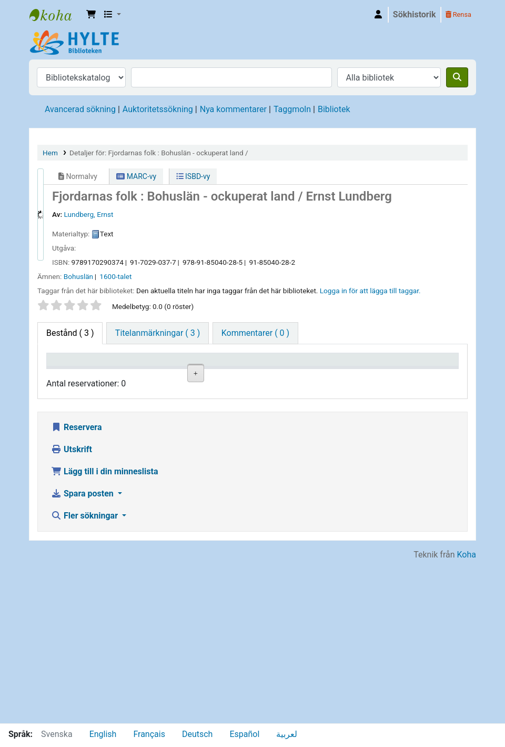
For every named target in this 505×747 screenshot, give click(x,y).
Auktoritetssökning (158, 109)
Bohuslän (78, 276)
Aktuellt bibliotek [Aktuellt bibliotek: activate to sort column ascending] (127, 369)
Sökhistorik (414, 14)
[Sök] (457, 77)
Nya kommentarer (233, 109)
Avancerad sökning (80, 109)
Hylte (55, 14)
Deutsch (197, 734)
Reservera (76, 589)
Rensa (458, 14)
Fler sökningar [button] (85, 678)
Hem (50, 152)
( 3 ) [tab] (70, 333)
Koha (466, 717)
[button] (91, 14)
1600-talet (115, 276)
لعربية (286, 734)
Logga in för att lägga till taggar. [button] (370, 290)
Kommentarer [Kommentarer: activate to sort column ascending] (370, 375)
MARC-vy (136, 176)
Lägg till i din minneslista (104, 634)
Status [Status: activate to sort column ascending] (299, 375)
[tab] (157, 333)
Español (244, 734)
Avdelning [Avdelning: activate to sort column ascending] (188, 375)
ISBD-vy (193, 176)
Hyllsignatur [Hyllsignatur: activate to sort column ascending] (250, 375)
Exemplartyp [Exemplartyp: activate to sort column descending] (74, 375)
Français (149, 734)
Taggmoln (292, 109)
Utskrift (71, 611)
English (103, 734)
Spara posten (83, 656)
